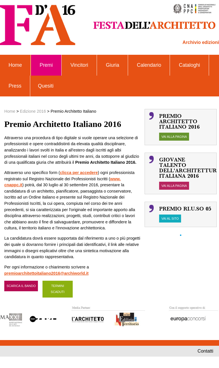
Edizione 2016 (33, 111)
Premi (46, 65)
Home (15, 65)
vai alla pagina (174, 136)
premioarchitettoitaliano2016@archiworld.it (46, 273)
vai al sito (170, 218)
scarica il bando (21, 286)
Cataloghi (189, 65)
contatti (205, 351)
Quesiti (46, 86)
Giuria (112, 65)
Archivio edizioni (200, 42)
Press (15, 86)
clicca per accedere (79, 172)
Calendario (149, 65)
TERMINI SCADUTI (57, 289)
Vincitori (79, 65)
